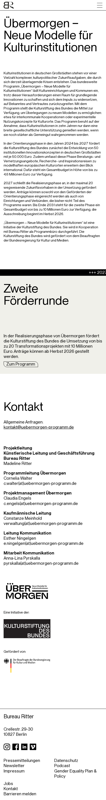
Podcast (62, 765)
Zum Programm (20, 364)
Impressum (14, 771)
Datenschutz (66, 760)
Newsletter (14, 765)
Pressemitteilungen (22, 760)
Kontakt (11, 788)
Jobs (8, 783)
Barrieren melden (20, 793)
